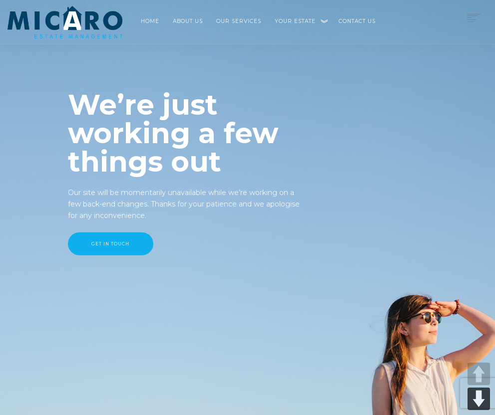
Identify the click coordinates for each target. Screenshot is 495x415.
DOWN (479, 399)
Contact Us (357, 21)
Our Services (238, 21)
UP (479, 374)
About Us (188, 21)
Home (150, 21)
